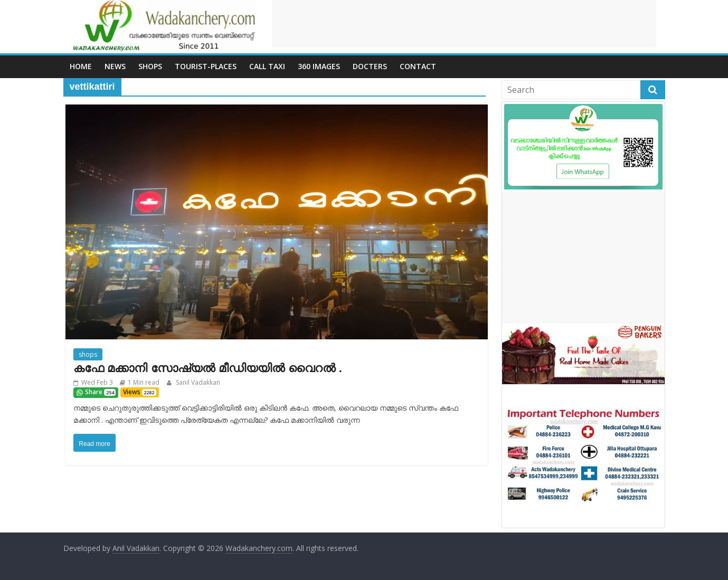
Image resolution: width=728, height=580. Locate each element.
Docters (370, 66)
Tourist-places (206, 66)
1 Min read (143, 382)
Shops (150, 66)
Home (81, 66)
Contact (418, 66)
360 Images (319, 66)
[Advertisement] (464, 23)
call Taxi (267, 66)
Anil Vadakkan (135, 548)
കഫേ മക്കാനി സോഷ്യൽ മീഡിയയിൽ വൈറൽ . (207, 368)
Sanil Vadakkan (197, 382)
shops (88, 354)
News (115, 66)
